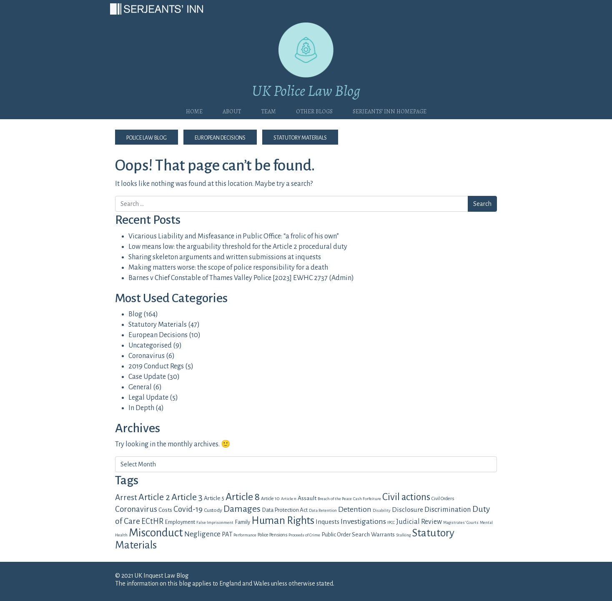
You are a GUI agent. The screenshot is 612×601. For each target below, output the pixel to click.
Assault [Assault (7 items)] (307, 498)
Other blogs (314, 110)
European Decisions (220, 137)
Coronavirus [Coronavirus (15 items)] (136, 509)
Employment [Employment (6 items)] (180, 522)
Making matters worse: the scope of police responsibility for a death (228, 267)
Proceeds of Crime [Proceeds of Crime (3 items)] (304, 535)
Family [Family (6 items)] (242, 522)
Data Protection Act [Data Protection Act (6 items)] (285, 510)
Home (194, 110)
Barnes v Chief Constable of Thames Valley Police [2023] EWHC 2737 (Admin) (241, 278)
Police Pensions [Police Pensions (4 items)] (272, 534)
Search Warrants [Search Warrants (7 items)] (373, 534)
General (140, 387)
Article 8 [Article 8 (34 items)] (243, 496)
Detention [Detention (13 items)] (354, 509)
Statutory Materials (300, 137)
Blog (135, 314)
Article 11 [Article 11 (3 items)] (288, 498)
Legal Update (148, 397)
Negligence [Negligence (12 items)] (202, 534)
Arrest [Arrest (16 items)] (126, 497)
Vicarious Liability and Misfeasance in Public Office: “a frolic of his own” (233, 236)
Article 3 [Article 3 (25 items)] (187, 497)
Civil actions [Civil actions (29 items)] (406, 497)
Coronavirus (146, 356)
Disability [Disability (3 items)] (382, 510)
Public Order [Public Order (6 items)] (336, 534)
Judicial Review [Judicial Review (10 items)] (419, 522)
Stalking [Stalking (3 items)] (403, 535)
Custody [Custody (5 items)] (213, 510)
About (232, 110)
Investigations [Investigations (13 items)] (363, 521)
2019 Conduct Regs (156, 366)
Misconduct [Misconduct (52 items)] (156, 533)
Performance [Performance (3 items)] (244, 535)
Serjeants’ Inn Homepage (389, 110)
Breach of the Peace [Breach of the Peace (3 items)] (335, 498)
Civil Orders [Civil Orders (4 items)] (442, 498)
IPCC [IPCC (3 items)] (391, 522)
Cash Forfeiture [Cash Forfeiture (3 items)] (367, 498)
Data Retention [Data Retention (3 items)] (323, 510)
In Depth (141, 408)
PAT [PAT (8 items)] (227, 534)
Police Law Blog (146, 137)
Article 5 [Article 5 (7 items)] (214, 498)
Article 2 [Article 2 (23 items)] (154, 497)
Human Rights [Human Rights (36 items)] (282, 520)
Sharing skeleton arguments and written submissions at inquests (224, 257)
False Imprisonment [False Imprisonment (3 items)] (214, 522)
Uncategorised (150, 345)
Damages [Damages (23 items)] (242, 509)
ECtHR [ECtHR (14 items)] (152, 521)
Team (268, 110)
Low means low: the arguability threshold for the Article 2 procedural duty (237, 246)
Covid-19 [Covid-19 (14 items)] (188, 509)
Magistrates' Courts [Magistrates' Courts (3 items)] (461, 522)
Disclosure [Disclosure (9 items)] (407, 509)
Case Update (147, 377)
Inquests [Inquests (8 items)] (327, 521)
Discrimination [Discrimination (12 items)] (447, 509)
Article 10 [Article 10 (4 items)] (270, 498)
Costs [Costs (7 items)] (165, 509)
